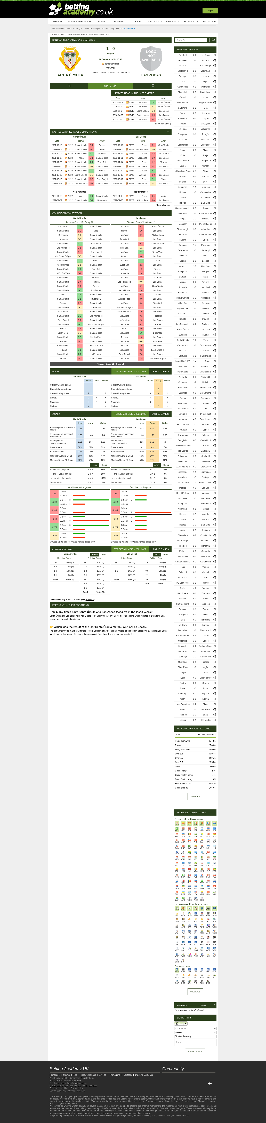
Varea (182, 530)
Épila (182, 155)
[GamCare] (76, 1120)
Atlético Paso (81, 166)
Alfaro (205, 150)
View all (195, 796)
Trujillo (205, 118)
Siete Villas (183, 387)
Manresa (183, 419)
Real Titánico (183, 424)
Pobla (182, 709)
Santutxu (183, 356)
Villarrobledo (182, 102)
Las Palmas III (81, 183)
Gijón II (183, 66)
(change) (200, 1010)
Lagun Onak (182, 308)
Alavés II (183, 255)
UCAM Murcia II (182, 467)
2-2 (194, 60)
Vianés (206, 567)
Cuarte (183, 197)
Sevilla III (205, 456)
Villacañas (205, 129)
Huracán (183, 234)
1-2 (153, 162)
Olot (205, 409)
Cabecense (183, 456)
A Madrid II (205, 377)
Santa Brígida (81, 175)
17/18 (131, 115)
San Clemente (205, 234)
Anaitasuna (205, 372)
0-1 (153, 102)
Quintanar (205, 87)
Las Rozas (205, 55)
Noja (206, 277)
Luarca (205, 699)
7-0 (141, 354)
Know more (129, 28)
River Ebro (183, 667)
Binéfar (183, 203)
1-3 (153, 115)
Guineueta (205, 398)
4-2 (194, 588)
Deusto (183, 319)
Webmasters (80, 1083)
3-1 (153, 119)
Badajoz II (182, 118)
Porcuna (205, 176)
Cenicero (205, 530)
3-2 (194, 672)
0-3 (194, 129)
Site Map (54, 1080)
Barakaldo (205, 366)
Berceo (183, 514)
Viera (164, 179)
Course (101, 21)
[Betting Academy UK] (165, 1084)
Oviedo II (183, 572)
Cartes (183, 261)
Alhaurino (205, 229)
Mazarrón (182, 646)
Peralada (205, 709)
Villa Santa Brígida (63, 256)
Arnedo (205, 514)
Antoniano (182, 477)
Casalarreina (205, 345)
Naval (182, 688)
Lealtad (205, 424)
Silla (206, 108)
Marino (102, 171)
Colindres (182, 314)
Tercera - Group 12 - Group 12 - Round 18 (110, 72)
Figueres (183, 715)
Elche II (205, 60)
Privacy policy (77, 1088)
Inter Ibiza (205, 498)
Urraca (183, 720)
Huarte (206, 335)
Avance (182, 266)
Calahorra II (182, 345)
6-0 (194, 467)
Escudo (205, 261)
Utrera (205, 240)
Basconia (183, 366)
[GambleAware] (57, 1120)
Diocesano (183, 472)
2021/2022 (110, 68)
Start (57, 21)
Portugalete (183, 372)
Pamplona (182, 271)
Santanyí (205, 250)
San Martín (205, 720)
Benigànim (183, 440)
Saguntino (182, 108)
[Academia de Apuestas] (191, 1084)
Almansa (206, 303)
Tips (137, 21)
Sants (205, 715)
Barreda (182, 277)
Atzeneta (205, 113)
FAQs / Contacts (89, 1086)
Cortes (205, 641)
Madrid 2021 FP (182, 361)
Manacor (183, 224)
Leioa (205, 255)
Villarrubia (182, 509)
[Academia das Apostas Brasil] (178, 1084)
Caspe (183, 166)
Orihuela (205, 403)
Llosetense (206, 145)
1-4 (91, 149)
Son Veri (205, 488)
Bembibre (182, 630)
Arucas (102, 145)
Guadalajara (205, 92)
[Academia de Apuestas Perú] (203, 1084)
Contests (209, 21)
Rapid (182, 150)
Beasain (182, 609)
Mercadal (183, 213)
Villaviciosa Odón (183, 171)
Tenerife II (102, 162)
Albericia (205, 292)
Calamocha (205, 192)
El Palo (183, 176)
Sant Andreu (205, 419)
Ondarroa (182, 382)
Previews (119, 21)
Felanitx (182, 182)
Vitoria (183, 282)
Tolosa (206, 609)
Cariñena (205, 197)
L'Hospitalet (205, 414)
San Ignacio (205, 356)
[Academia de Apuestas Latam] (197, 1084)
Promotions (191, 21)
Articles (173, 21)
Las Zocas (151, 75)
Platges (182, 488)
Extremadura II (182, 635)
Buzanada (102, 200)
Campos (183, 245)
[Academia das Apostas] (171, 1084)
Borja (205, 155)
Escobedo (182, 292)
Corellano (205, 266)
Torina (205, 688)
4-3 (194, 176)
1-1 (153, 107)
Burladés (183, 335)
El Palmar (205, 651)
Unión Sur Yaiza (63, 273)
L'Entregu (182, 693)
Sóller (205, 182)
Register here (87, 1078)
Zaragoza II (205, 161)
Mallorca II (182, 461)
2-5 (141, 358)
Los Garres (205, 467)
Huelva (183, 240)
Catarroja (205, 551)
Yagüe (205, 667)
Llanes (205, 430)
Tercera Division (110, 64)
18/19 (131, 107)
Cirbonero (182, 641)
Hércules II (183, 60)
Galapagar (182, 134)
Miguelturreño (205, 102)
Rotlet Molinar (205, 213)
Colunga (183, 76)
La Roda (183, 129)
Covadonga (205, 66)
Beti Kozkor (183, 593)
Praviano (183, 430)
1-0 (91, 154)
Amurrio (205, 282)
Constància (183, 145)
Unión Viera (63, 333)
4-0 (141, 311)
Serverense (205, 657)
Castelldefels (183, 409)
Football (120, 1096)
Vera (81, 196)
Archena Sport (205, 646)
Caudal (183, 97)
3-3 (91, 175)
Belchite (182, 599)
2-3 (194, 514)
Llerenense (205, 472)
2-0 (91, 171)
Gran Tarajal (102, 179)
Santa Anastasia (182, 208)
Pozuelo (205, 445)
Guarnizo (183, 393)
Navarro (205, 97)
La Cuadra (164, 154)
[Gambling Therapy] (81, 1120)
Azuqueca (182, 187)
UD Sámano (205, 393)
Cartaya (205, 477)
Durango (205, 625)
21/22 (131, 102)
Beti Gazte (183, 625)
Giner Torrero (183, 161)
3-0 (153, 175)
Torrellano (205, 620)
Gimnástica (205, 387)
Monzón (205, 166)
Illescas (205, 219)
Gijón (205, 81)
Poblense (205, 245)
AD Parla (183, 139)
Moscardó (205, 139)
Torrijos (182, 219)
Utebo (205, 672)
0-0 (153, 111)
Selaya (205, 683)
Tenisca (102, 149)
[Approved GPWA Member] (70, 1120)
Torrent (183, 124)
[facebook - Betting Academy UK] (165, 1076)
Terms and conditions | (60, 1088)
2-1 (91, 162)
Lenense (205, 76)
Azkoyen (205, 271)
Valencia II (205, 71)
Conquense (183, 87)
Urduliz (205, 382)
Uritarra (205, 319)
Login (210, 10)
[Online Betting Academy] (184, 1084)
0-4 (153, 196)
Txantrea (205, 593)
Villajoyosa (205, 124)
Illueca (206, 208)
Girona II (183, 414)
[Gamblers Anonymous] (85, 1120)
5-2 (194, 403)
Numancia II (205, 630)
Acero (182, 113)
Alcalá (205, 171)
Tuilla (182, 81)
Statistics (155, 21)
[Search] (212, 40)
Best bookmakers (79, 21)
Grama (183, 398)
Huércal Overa (205, 482)
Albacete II (183, 92)
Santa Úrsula (70, 75)
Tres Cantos (182, 451)
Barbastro (205, 203)
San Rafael (183, 556)
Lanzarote (142, 158)
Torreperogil (182, 229)
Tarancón (205, 187)
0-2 (141, 324)
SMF (79, 1080)
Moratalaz (182, 577)
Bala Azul (182, 651)
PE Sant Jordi (205, 224)
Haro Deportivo (183, 704)
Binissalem (183, 535)
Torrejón (205, 134)
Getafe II (183, 55)
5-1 (79, 320)
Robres (182, 192)
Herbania (102, 154)
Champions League (207, 1101)
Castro (183, 683)
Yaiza (81, 158)
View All (195, 991)
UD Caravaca (183, 482)
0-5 (194, 556)
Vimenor (205, 314)
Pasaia (205, 308)
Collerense (183, 250)
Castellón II (183, 71)
